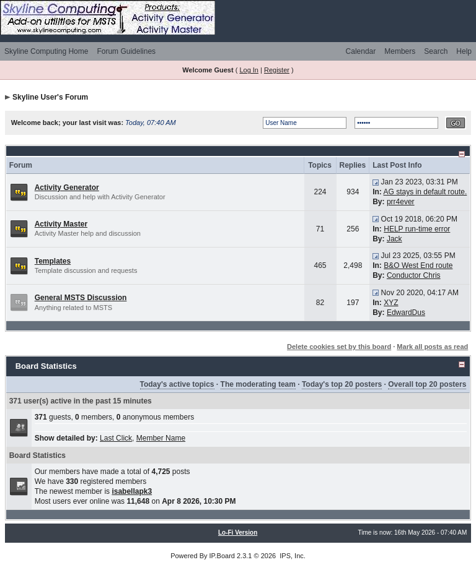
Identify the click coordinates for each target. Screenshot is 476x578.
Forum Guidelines (126, 51)
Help (464, 51)
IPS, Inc (292, 555)
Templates (53, 261)
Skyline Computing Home (46, 51)
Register (276, 70)
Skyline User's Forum (50, 97)
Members (399, 51)
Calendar (361, 51)
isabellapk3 (132, 491)
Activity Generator (67, 187)
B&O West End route (418, 265)
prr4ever (401, 201)
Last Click (116, 438)
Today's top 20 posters (342, 384)
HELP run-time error (417, 229)
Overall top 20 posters (427, 384)
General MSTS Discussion (81, 297)
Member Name (160, 438)
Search (435, 51)
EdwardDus (406, 312)
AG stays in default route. (425, 192)
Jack (394, 239)
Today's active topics (177, 384)
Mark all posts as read (432, 346)
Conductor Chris (414, 275)
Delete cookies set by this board (339, 346)
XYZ (391, 302)
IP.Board (222, 555)
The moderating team (258, 384)
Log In (248, 70)
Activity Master (61, 224)
